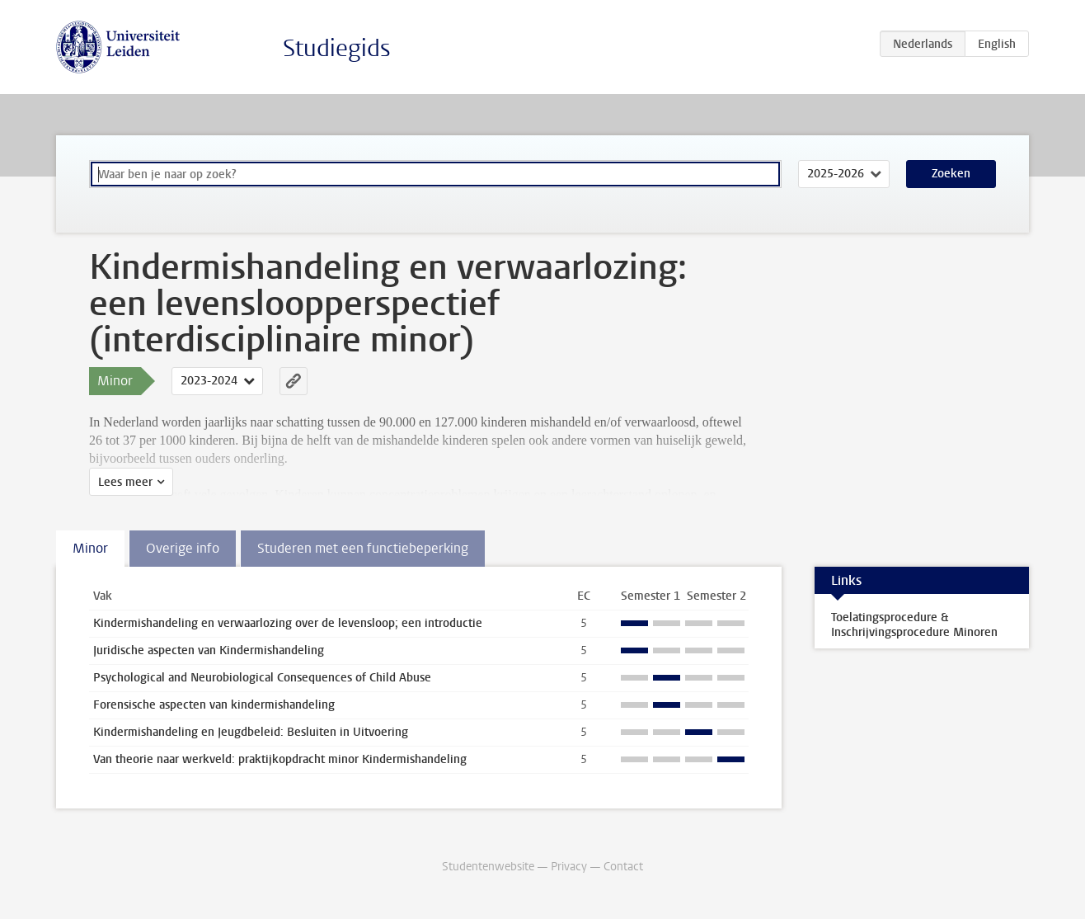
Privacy (569, 866)
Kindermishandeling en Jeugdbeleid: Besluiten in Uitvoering (250, 732)
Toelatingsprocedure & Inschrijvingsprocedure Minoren (914, 625)
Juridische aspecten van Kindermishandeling (208, 650)
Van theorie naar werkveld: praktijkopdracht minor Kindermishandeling (280, 759)
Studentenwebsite (488, 866)
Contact (623, 866)
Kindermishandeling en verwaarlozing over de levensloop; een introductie (287, 623)
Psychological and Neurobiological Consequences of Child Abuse (262, 678)
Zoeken (951, 173)
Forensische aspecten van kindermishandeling (214, 705)
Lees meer (125, 482)
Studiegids (337, 48)
